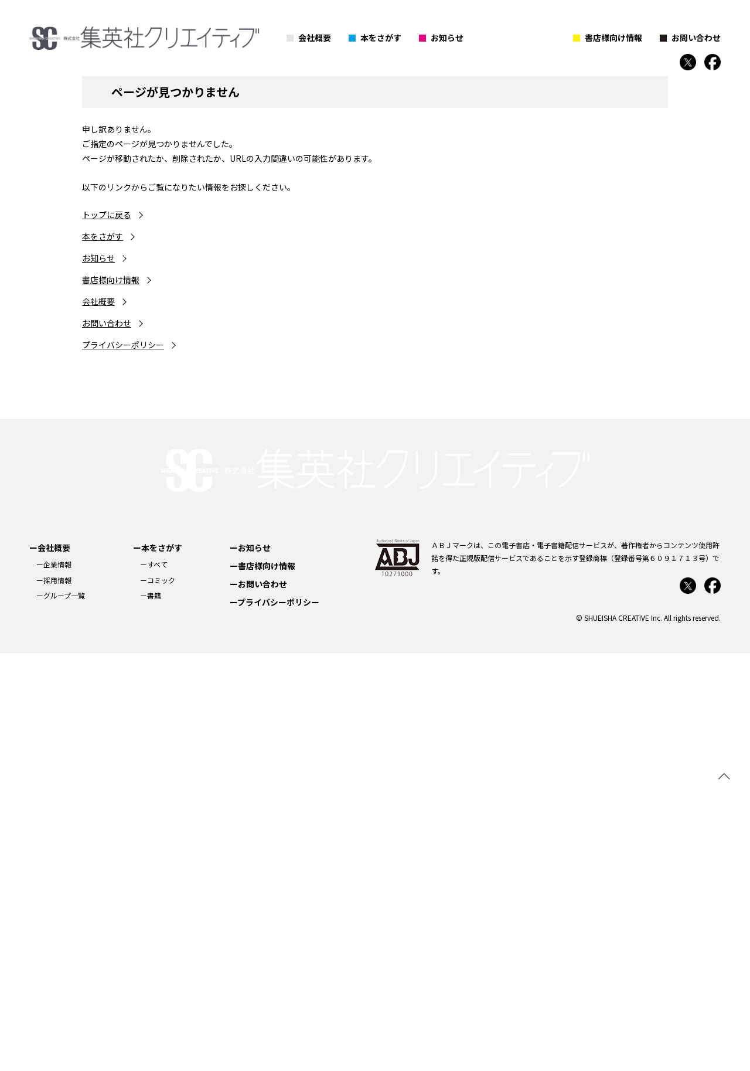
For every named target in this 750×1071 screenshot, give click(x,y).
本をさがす (380, 37)
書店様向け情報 (613, 37)
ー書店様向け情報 (262, 566)
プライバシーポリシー (123, 345)
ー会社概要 (49, 547)
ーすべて (154, 564)
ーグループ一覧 (60, 595)
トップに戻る (106, 214)
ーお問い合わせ (258, 584)
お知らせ (447, 37)
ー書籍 (150, 595)
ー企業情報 (53, 564)
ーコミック (157, 580)
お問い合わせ (696, 37)
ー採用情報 (53, 580)
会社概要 (314, 37)
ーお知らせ (250, 547)
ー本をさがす (157, 547)
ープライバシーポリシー (274, 602)
